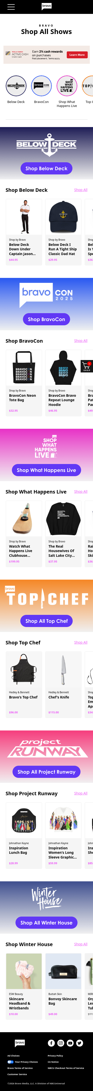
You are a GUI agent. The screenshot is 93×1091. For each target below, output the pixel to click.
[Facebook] (51, 1043)
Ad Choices (13, 1055)
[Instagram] (60, 1043)
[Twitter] (79, 1043)
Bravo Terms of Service (20, 1068)
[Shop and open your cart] (87, 366)
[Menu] (11, 7)
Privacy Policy (55, 1055)
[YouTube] (70, 1043)
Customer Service (17, 1074)
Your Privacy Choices (26, 1061)
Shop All (80, 190)
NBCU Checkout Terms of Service (66, 1068)
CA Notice (53, 1061)
